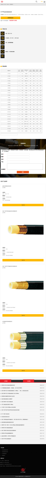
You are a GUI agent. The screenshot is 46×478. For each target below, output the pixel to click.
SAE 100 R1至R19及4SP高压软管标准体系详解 (10, 409)
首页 (5, 4)
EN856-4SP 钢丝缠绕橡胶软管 (7, 433)
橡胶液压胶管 (21, 476)
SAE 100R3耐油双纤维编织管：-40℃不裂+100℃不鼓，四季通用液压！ (15, 419)
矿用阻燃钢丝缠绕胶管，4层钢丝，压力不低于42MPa (12, 387)
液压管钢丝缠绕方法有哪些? (7, 398)
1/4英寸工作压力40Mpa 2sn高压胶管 (9, 407)
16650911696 (13, 20)
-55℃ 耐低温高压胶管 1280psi (7, 404)
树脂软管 (11, 4)
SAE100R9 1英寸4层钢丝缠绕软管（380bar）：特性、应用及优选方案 (15, 390)
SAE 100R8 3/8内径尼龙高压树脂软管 (9, 430)
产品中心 (7, 4)
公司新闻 (5, 381)
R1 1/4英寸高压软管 (5, 413)
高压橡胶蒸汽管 (27, 476)
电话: (2, 159)
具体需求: (3, 169)
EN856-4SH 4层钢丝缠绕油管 (7, 427)
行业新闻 (28, 381)
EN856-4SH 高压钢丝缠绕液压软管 (8, 385)
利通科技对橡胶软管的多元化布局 (8, 396)
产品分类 (2, 447)
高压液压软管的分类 (5, 416)
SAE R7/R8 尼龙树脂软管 (6, 438)
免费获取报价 (10, 17)
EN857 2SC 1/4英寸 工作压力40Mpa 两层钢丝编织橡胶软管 (13, 424)
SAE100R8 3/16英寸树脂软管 (7, 401)
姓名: (2, 154)
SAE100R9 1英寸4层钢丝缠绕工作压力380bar (10, 393)
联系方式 (2, 458)
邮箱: (2, 156)
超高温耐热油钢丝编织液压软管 (8, 422)
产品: (2, 161)
